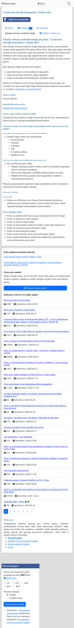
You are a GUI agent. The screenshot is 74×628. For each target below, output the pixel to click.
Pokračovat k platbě (14, 604)
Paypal (13, 594)
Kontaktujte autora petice (15, 108)
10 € (17, 583)
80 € (18, 586)
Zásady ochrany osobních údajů (20, 33)
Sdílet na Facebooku (16, 19)
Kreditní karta (16, 598)
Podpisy (25, 28)
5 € (8, 583)
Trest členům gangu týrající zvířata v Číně (22, 257)
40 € (9, 586)
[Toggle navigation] (68, 3)
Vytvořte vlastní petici (35, 288)
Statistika (42, 28)
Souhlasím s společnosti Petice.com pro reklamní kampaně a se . (18, 616)
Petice (9, 28)
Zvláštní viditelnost (49, 33)
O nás (10, 547)
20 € (26, 583)
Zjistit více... (10, 578)
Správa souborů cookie (18, 544)
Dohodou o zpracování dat (28, 89)
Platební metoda (11, 591)
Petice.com (8, 3)
